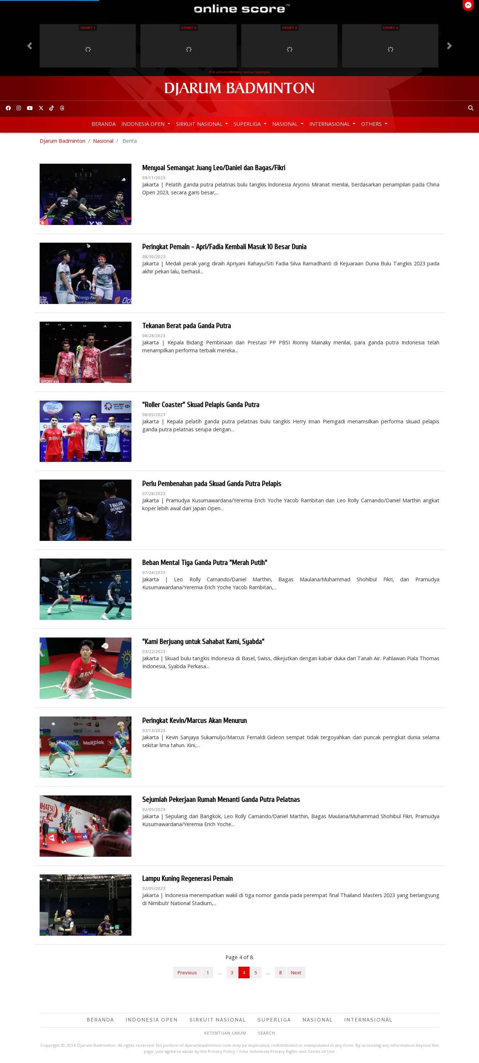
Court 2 (188, 27)
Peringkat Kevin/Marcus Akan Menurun (194, 720)
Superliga (248, 123)
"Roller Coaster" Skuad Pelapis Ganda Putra (200, 405)
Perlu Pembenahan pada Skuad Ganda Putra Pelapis (211, 484)
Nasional (285, 123)
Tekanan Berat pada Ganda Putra (186, 326)
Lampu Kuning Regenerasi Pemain (187, 878)
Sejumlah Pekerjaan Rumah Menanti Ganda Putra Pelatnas (221, 799)
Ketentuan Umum (225, 1033)
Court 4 (390, 27)
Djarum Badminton (62, 140)
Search (266, 1033)
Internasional (330, 123)
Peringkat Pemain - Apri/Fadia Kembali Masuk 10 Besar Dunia (224, 247)
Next (296, 972)
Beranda (103, 123)
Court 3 (289, 27)
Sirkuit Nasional (200, 123)
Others (372, 123)
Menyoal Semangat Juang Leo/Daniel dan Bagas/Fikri (213, 168)
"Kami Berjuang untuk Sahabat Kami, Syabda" (203, 642)
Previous (187, 972)
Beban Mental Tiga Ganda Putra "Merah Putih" (204, 563)
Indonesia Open (143, 123)
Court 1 (87, 27)
